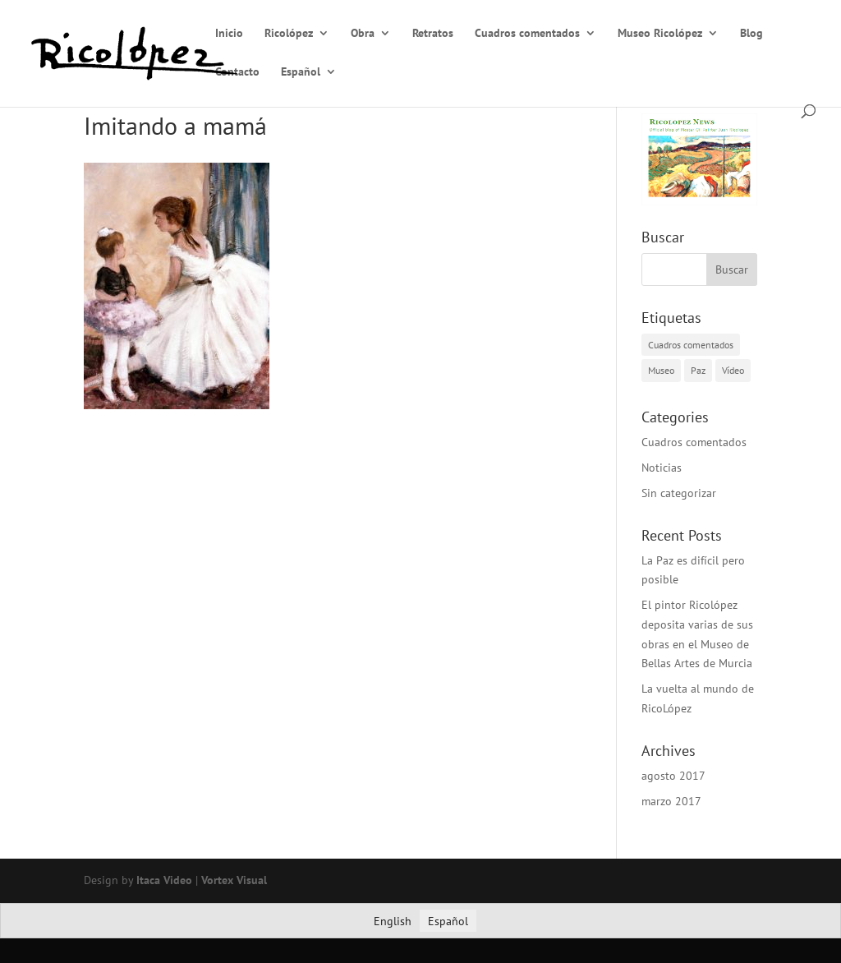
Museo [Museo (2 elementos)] (661, 370)
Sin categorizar (678, 493)
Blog (751, 33)
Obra (363, 33)
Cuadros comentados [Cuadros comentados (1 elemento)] (690, 345)
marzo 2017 (671, 801)
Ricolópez (288, 33)
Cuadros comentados (527, 33)
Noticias (661, 467)
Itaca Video (164, 880)
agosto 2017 (673, 775)
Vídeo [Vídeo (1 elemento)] (733, 370)
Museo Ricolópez (660, 33)
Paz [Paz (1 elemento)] (698, 370)
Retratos (432, 33)
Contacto (237, 72)
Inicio (229, 33)
